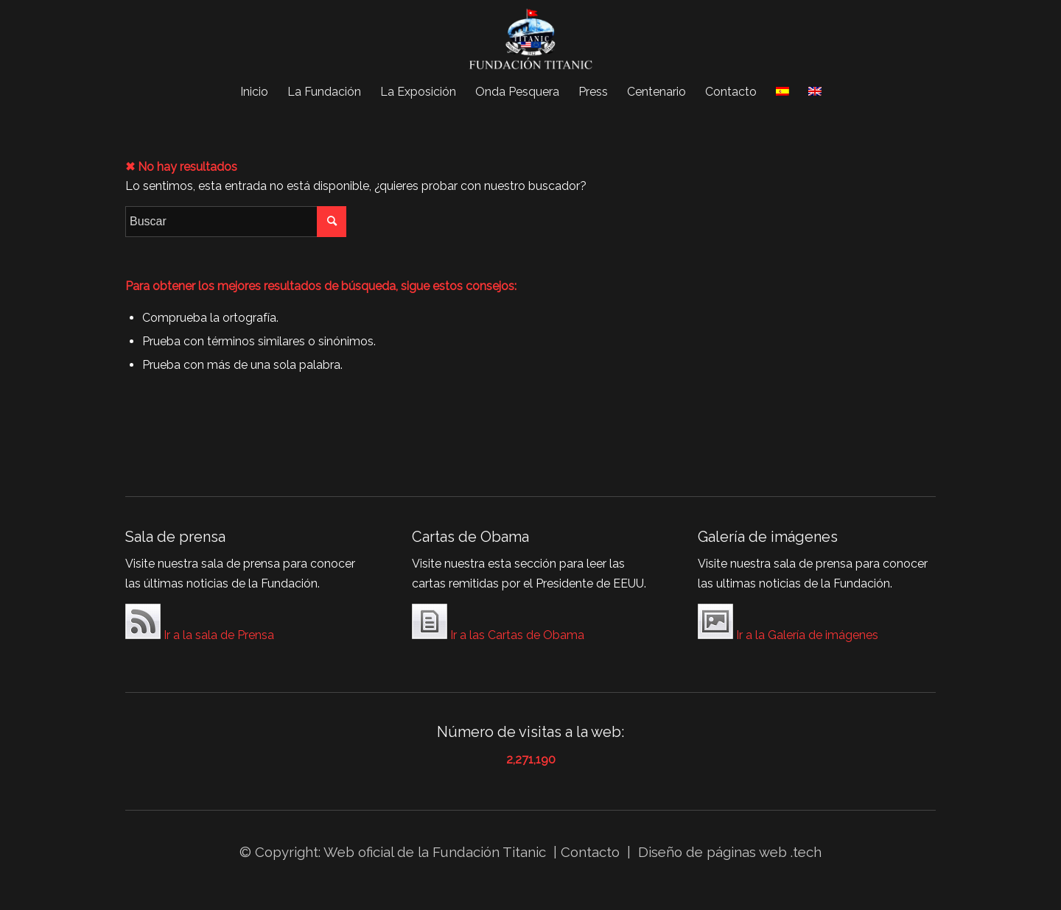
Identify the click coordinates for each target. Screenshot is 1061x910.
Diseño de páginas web (712, 852)
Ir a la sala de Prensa (199, 624)
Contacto (592, 852)
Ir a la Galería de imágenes (788, 624)
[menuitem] (254, 92)
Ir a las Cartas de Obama (498, 624)
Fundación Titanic (489, 852)
